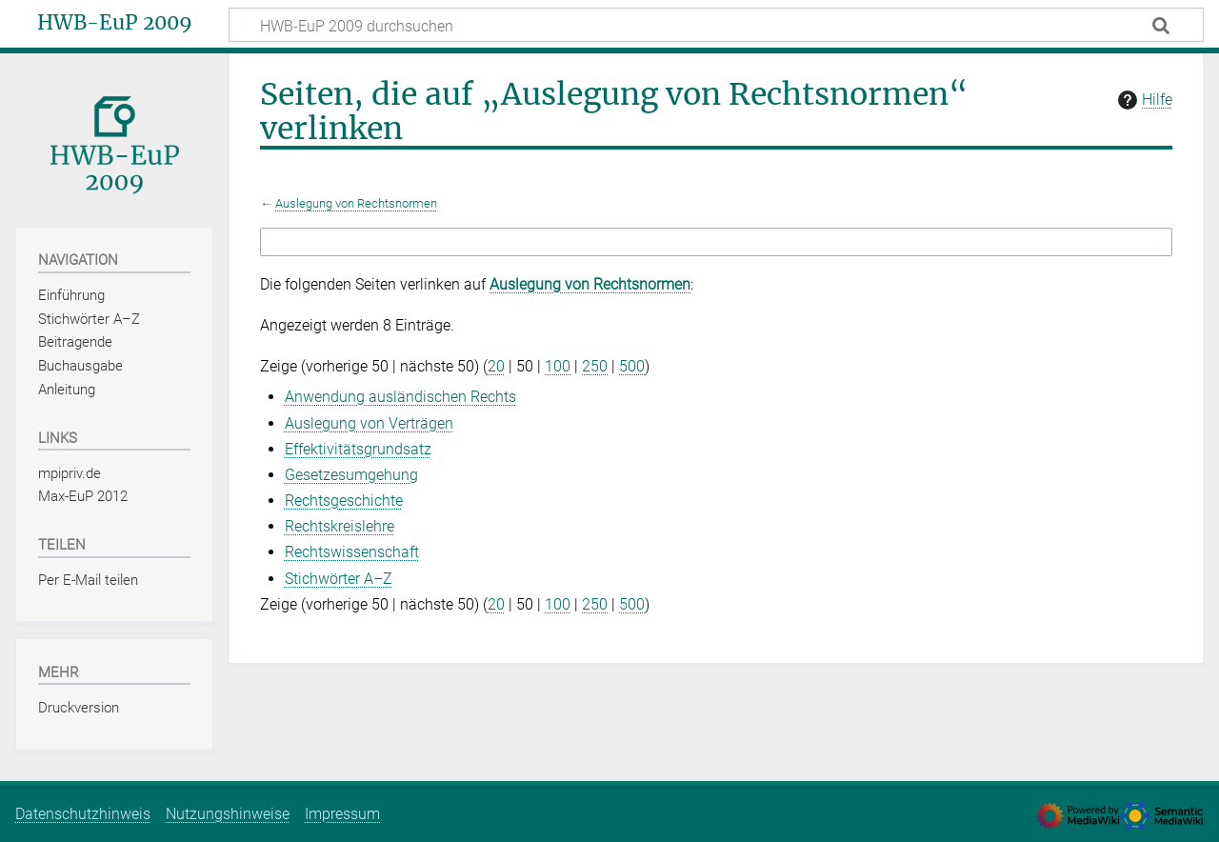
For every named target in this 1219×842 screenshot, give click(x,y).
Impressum (342, 814)
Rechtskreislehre (339, 526)
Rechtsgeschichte (344, 500)
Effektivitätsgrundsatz (358, 449)
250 (595, 366)
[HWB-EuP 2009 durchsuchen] (716, 25)
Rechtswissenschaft (352, 552)
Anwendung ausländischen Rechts (400, 397)
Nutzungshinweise (228, 814)
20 (496, 366)
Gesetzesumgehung (351, 475)
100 (557, 366)
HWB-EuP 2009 (114, 22)
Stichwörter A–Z (338, 579)
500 (632, 366)
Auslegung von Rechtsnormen (356, 203)
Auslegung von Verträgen (369, 423)
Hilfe (1142, 100)
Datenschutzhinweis (82, 814)
